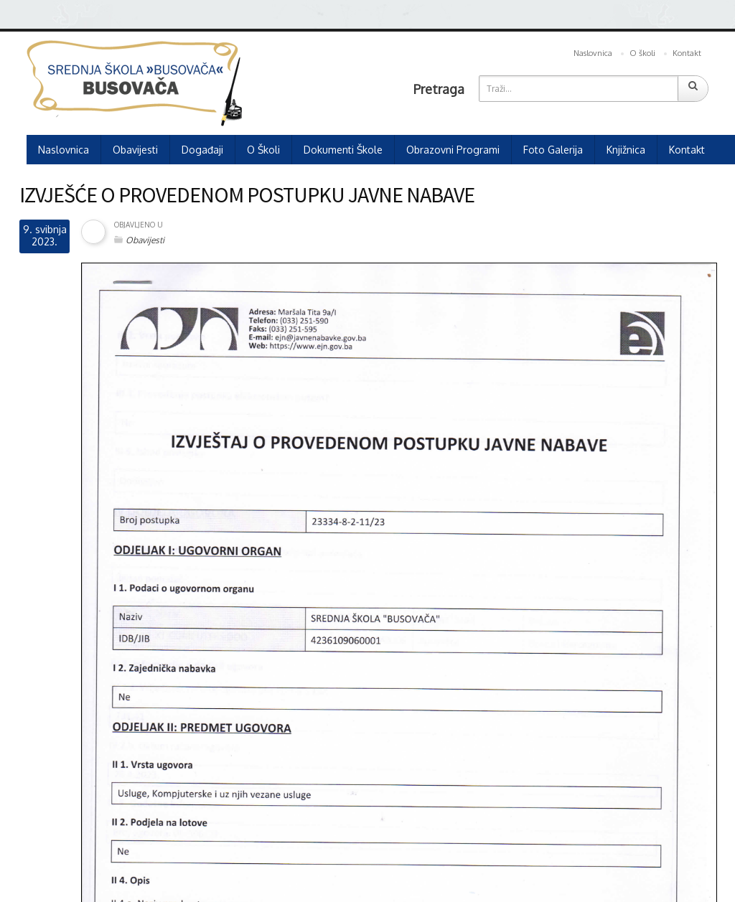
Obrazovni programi (453, 150)
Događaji (202, 150)
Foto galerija (553, 150)
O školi (642, 53)
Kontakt (687, 53)
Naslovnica (593, 53)
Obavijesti (135, 150)
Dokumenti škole (343, 150)
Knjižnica (626, 150)
